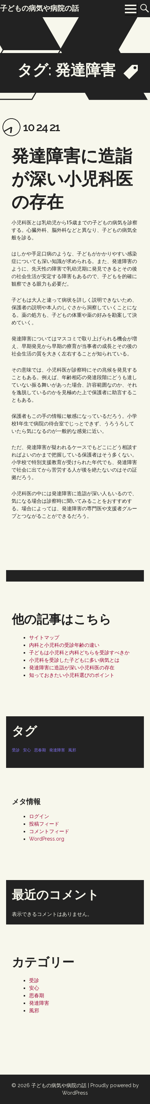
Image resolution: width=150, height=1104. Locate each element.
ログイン (39, 816)
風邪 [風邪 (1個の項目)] (72, 750)
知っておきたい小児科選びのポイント (71, 675)
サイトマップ (44, 637)
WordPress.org (46, 839)
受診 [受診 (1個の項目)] (16, 750)
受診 (34, 980)
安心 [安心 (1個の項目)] (27, 750)
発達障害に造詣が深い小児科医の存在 (72, 179)
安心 (34, 988)
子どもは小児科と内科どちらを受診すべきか (79, 652)
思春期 (36, 995)
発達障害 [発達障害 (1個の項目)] (57, 750)
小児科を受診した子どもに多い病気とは (74, 660)
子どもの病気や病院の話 (58, 1085)
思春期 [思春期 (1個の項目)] (40, 750)
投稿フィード (44, 824)
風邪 (34, 1010)
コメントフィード (49, 831)
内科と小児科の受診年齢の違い (64, 645)
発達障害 (39, 1003)
